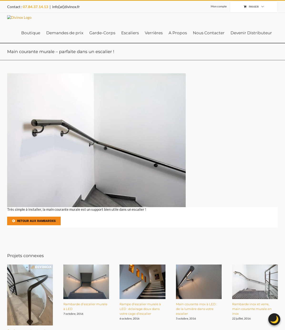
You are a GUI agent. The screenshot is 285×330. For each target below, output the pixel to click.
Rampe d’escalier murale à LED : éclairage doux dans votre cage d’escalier (140, 308)
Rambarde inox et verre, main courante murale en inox (252, 308)
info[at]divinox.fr (66, 6)
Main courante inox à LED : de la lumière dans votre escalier (196, 308)
